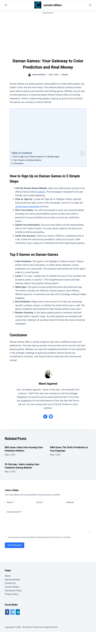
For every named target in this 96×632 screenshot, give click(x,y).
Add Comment (14, 512)
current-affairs (52, 5)
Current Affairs (12, 587)
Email (40, 502)
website (41, 191)
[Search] (90, 5)
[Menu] (6, 5)
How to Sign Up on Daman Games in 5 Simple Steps (36, 157)
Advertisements (12, 579)
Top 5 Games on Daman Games (27, 160)
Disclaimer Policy (13, 590)
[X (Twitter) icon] (51, 416)
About (8, 576)
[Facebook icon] (45, 416)
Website (70, 502)
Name (10, 502)
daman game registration (27, 206)
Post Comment (14, 545)
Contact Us (10, 583)
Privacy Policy (12, 594)
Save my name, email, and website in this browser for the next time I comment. (39, 537)
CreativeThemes (50, 627)
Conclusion (18, 163)
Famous (65, 75)
